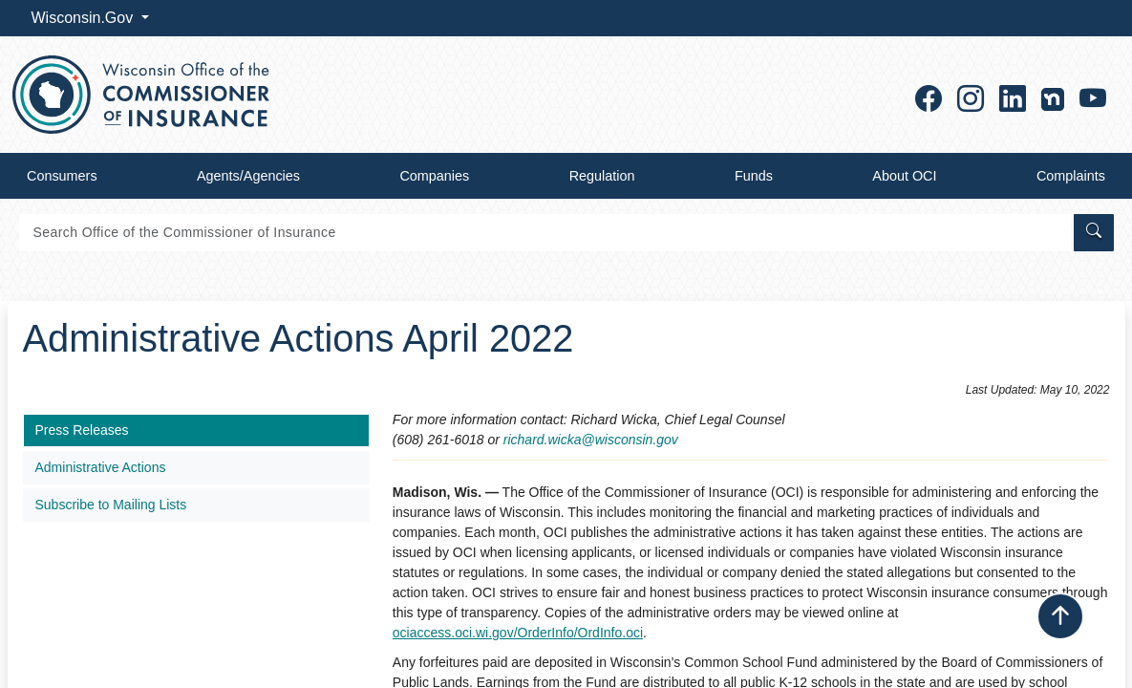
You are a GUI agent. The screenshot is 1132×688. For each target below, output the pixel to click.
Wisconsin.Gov (85, 18)
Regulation (602, 175)
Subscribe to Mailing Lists (111, 504)
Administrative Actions (100, 467)
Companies (434, 175)
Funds (754, 175)
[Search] (545, 232)
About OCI (904, 175)
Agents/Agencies (248, 175)
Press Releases (82, 430)
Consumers (62, 175)
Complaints (1070, 175)
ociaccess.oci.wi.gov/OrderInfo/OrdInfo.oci (518, 632)
